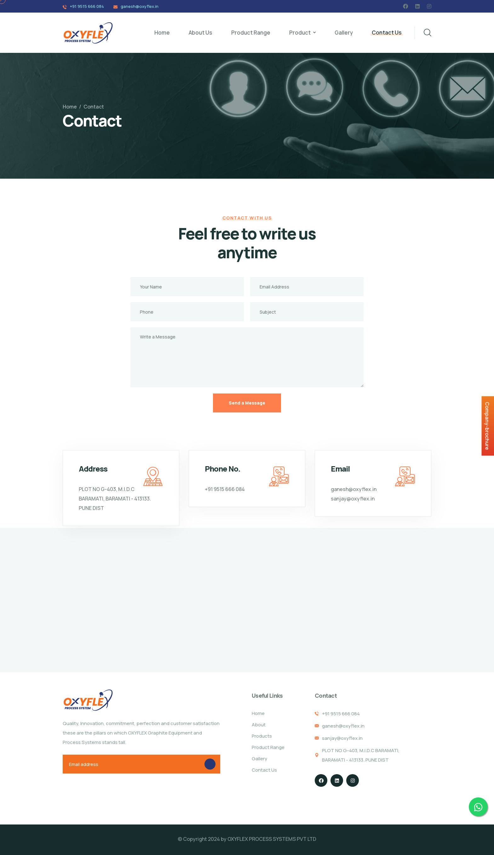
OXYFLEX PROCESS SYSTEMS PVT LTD (271, 838)
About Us (200, 32)
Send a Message (247, 403)
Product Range (250, 32)
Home (162, 32)
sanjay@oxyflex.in (353, 498)
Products (262, 736)
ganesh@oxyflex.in (139, 6)
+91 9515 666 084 (87, 6)
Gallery (344, 32)
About (259, 724)
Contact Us (387, 32)
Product (300, 32)
